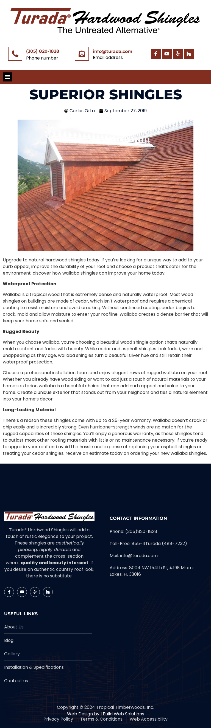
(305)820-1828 (141, 531)
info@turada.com (112, 51)
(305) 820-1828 (42, 51)
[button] (7, 76)
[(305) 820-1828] (15, 54)
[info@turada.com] (82, 54)
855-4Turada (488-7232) (159, 543)
